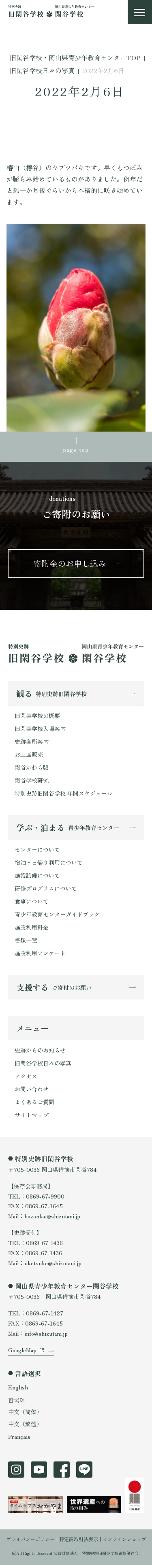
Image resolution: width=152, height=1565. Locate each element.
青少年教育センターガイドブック (57, 914)
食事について (32, 901)
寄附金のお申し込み (69, 563)
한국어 (16, 1400)
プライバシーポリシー (30, 1538)
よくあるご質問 (34, 1102)
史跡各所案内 (32, 741)
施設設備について (37, 875)
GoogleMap (22, 1350)
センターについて (37, 849)
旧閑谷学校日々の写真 (43, 1063)
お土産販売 (29, 754)
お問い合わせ (32, 1089)
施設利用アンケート (40, 953)
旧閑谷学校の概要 (37, 716)
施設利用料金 (32, 927)
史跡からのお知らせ (40, 1050)
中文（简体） (25, 1412)
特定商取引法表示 (78, 1538)
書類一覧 (26, 940)
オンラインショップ (124, 1538)
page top (76, 449)
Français (19, 1436)
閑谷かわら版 (32, 767)
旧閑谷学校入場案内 (40, 728)
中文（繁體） (25, 1424)
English (18, 1387)
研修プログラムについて (46, 888)
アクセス (26, 1076)
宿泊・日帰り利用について (49, 862)
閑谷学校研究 (32, 780)
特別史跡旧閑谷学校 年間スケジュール (64, 793)
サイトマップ (32, 1115)
